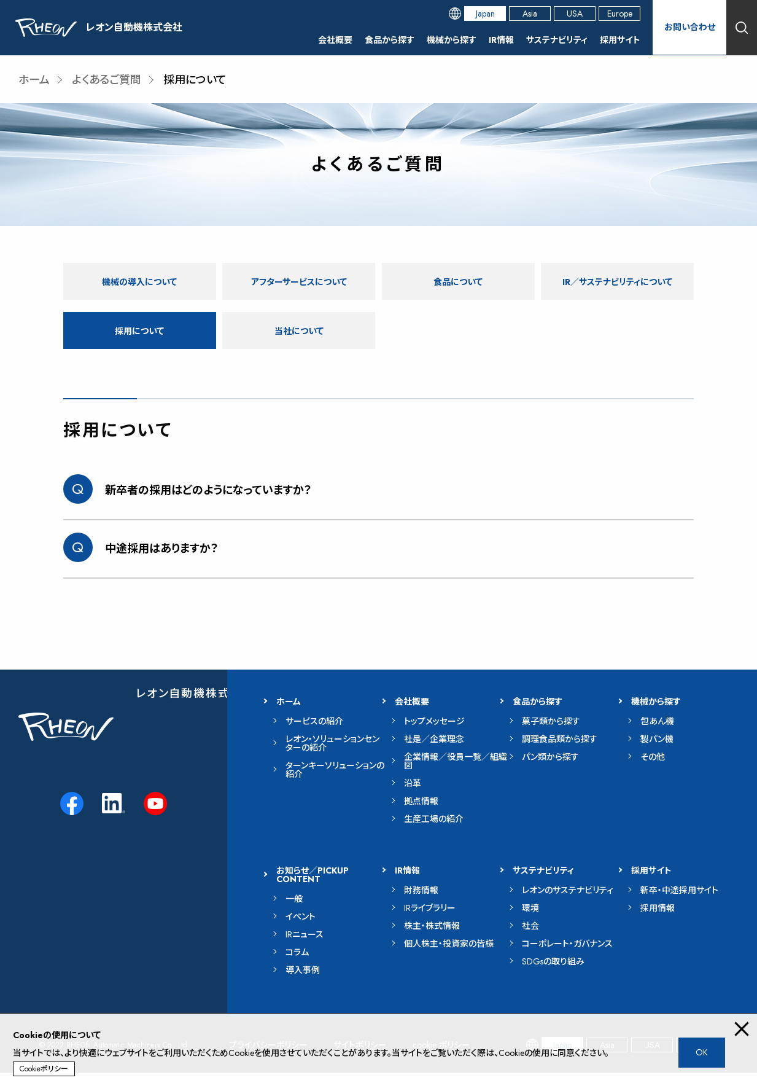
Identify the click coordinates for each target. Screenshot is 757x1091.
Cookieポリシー (44, 1068)
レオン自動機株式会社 (195, 712)
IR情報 (501, 40)
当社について (299, 349)
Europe (619, 13)
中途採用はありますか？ (162, 567)
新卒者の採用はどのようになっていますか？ (208, 509)
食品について (458, 281)
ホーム (34, 80)
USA (575, 13)
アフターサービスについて (299, 281)
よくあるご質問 (106, 80)
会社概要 (335, 40)
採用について (139, 349)
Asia (529, 13)
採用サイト (620, 40)
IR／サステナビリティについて (617, 290)
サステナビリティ (557, 40)
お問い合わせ (689, 27)
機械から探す (451, 40)
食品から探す (389, 40)
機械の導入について (140, 281)
